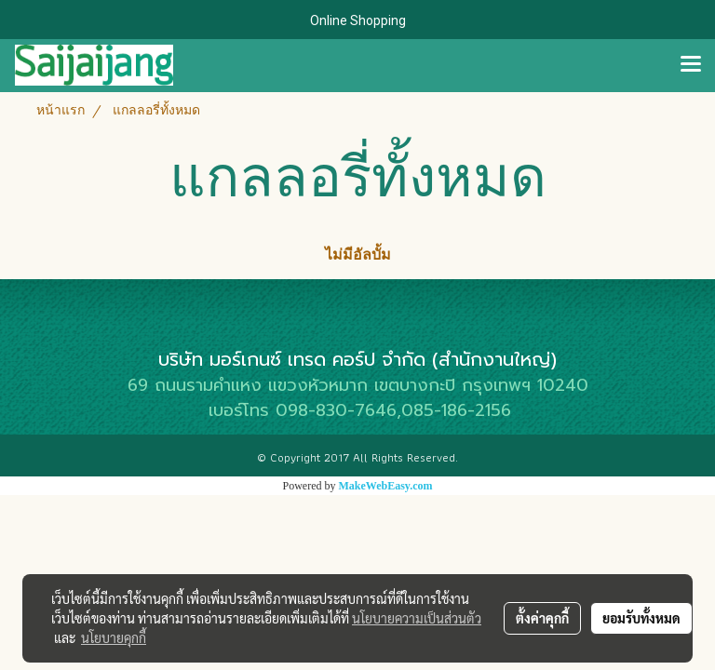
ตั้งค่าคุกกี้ (542, 618)
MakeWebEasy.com (386, 485)
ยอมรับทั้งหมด (641, 618)
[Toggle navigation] (690, 65)
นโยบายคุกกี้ (113, 637)
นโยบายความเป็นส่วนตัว (416, 618)
